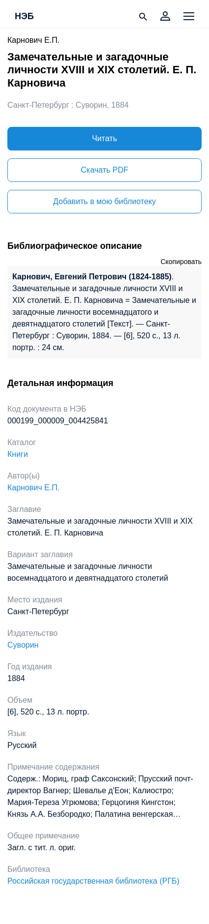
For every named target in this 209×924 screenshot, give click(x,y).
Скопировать (181, 262)
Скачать (104, 170)
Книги (17, 454)
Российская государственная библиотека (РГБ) (93, 881)
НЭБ (24, 16)
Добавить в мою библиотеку (104, 201)
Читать (104, 138)
